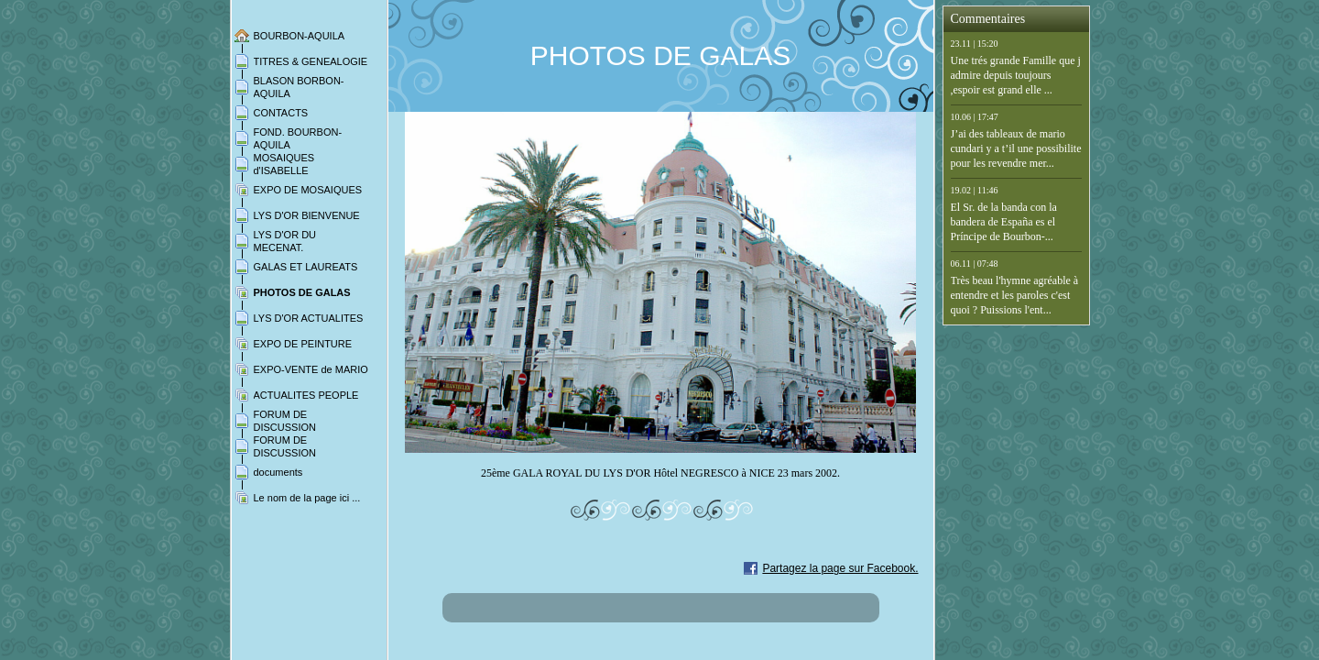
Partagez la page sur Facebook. (840, 568)
